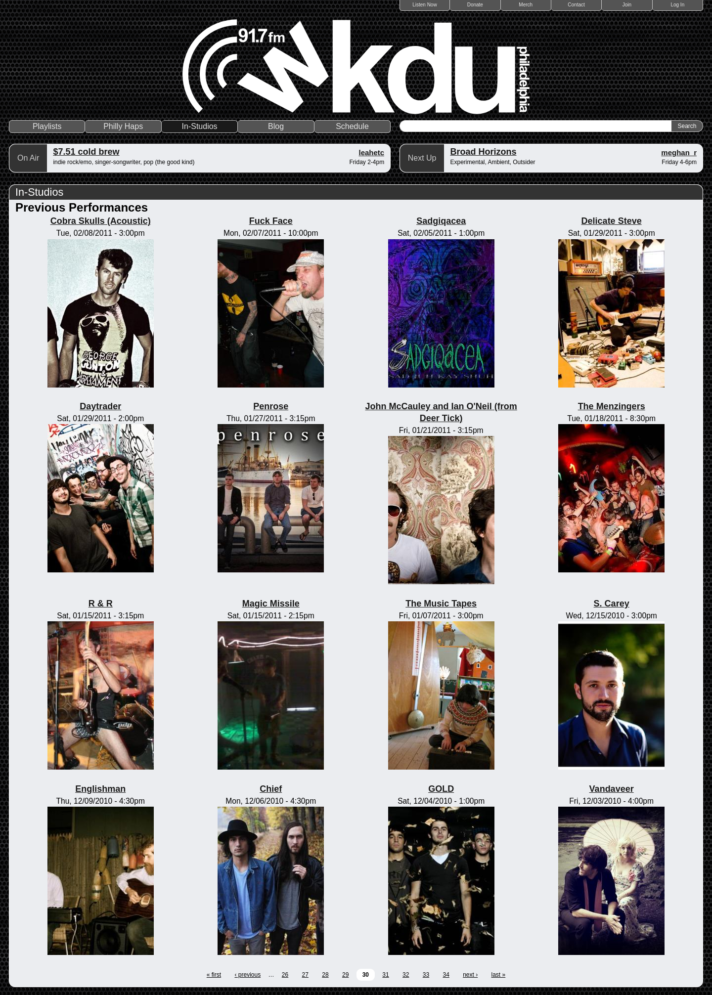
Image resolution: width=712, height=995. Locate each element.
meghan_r (679, 152)
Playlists (47, 126)
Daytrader (100, 406)
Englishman (100, 789)
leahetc (371, 152)
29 (345, 974)
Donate (475, 4)
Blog (276, 126)
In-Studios (200, 126)
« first (214, 974)
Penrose (270, 406)
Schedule (352, 126)
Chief (271, 789)
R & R (101, 603)
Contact (576, 4)
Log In (677, 4)
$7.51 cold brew (86, 152)
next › (470, 974)
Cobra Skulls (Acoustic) (100, 221)
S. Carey (611, 603)
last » (498, 974)
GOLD (441, 789)
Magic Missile (271, 603)
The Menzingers (611, 406)
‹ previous (247, 974)
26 (285, 974)
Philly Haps (123, 126)
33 (426, 974)
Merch (526, 4)
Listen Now (424, 4)
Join (627, 4)
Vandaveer (611, 789)
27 (305, 974)
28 (325, 974)
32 (405, 974)
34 (446, 974)
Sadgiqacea (441, 221)
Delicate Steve (611, 221)
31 (385, 974)
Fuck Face (271, 221)
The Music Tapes (441, 603)
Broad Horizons (483, 152)
